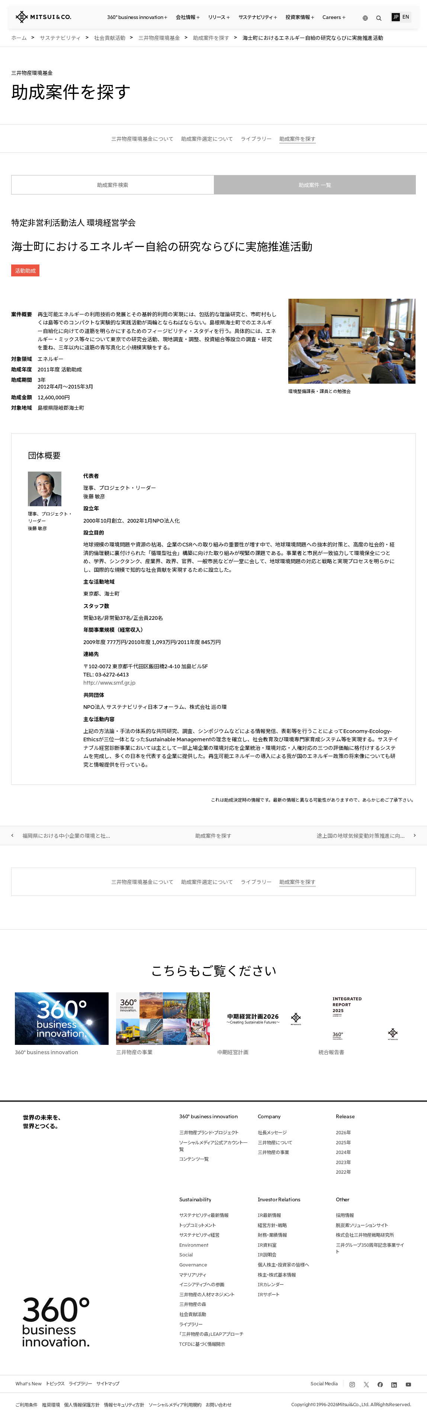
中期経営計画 (232, 1052)
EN (405, 16)
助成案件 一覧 (315, 184)
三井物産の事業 (134, 1052)
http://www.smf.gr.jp (109, 682)
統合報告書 (331, 1052)
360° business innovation (46, 1052)
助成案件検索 (112, 184)
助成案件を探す (213, 835)
